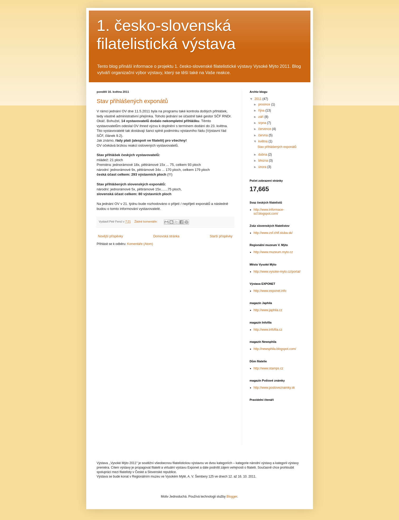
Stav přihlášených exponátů (132, 101)
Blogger (232, 496)
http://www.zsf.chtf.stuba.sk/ (273, 233)
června (263, 135)
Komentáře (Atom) (140, 244)
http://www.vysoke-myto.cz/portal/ (277, 271)
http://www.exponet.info (270, 291)
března (263, 160)
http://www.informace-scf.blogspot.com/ (269, 211)
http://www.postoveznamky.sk (274, 387)
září (261, 117)
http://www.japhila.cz (268, 310)
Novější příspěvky (110, 236)
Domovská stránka (166, 236)
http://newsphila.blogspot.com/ (275, 349)
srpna (262, 123)
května (263, 141)
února (262, 167)
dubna (263, 154)
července (265, 129)
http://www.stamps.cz (268, 368)
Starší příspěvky (221, 236)
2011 (258, 99)
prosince (264, 104)
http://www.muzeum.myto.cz (273, 252)
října (261, 110)
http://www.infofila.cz (268, 329)
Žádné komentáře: (146, 221)
